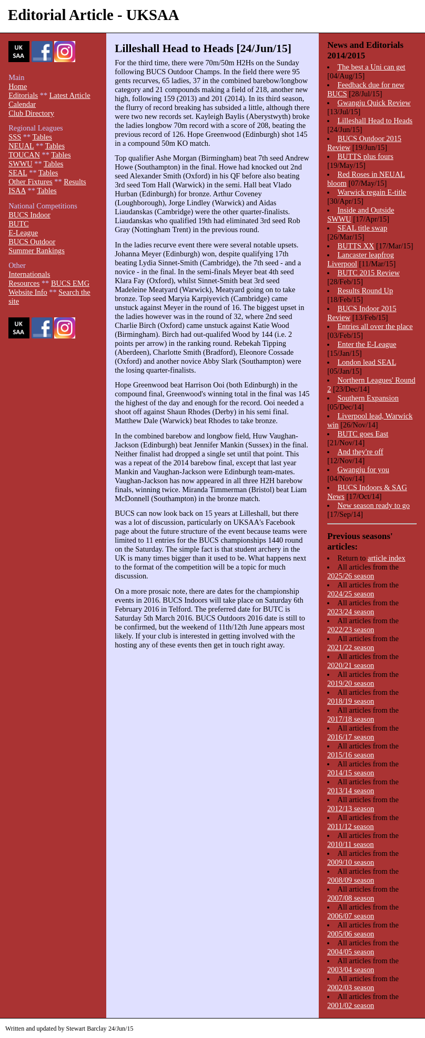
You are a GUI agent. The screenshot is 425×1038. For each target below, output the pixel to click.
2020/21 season (350, 665)
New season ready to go (374, 505)
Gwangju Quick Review (374, 102)
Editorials (23, 95)
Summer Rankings (36, 250)
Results (75, 181)
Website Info (27, 292)
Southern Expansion (368, 398)
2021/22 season (350, 647)
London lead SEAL (367, 362)
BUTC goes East (363, 434)
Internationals (29, 274)
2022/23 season (350, 629)
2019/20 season (350, 683)
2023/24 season (350, 611)
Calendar (22, 104)
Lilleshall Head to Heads (375, 120)
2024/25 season (350, 594)
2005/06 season (350, 934)
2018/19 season (350, 701)
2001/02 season (350, 1005)
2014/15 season (350, 772)
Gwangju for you (363, 469)
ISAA (17, 190)
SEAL (17, 172)
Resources (23, 283)
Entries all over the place (375, 326)
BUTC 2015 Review (369, 272)
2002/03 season (350, 987)
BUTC (18, 223)
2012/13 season (350, 808)
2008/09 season (350, 880)
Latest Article (69, 95)
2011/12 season (350, 826)
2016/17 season (350, 737)
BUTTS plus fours (365, 156)
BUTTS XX (356, 246)
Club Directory (31, 113)
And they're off (360, 451)
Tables (42, 137)
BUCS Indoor (29, 215)
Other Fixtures (30, 181)
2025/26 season (350, 576)
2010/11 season (350, 844)
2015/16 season (350, 755)
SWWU (20, 163)
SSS (14, 137)
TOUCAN (24, 155)
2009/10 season (350, 862)
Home (17, 86)
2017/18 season (350, 719)
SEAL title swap (363, 228)
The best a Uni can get (372, 67)
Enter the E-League (367, 344)
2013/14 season (350, 790)
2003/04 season (350, 969)
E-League (23, 232)
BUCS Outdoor (31, 241)
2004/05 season (350, 951)
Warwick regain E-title (372, 192)
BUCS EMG (70, 283)
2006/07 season (350, 916)
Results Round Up (365, 290)
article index (387, 558)
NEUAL (21, 146)
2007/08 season (350, 898)
